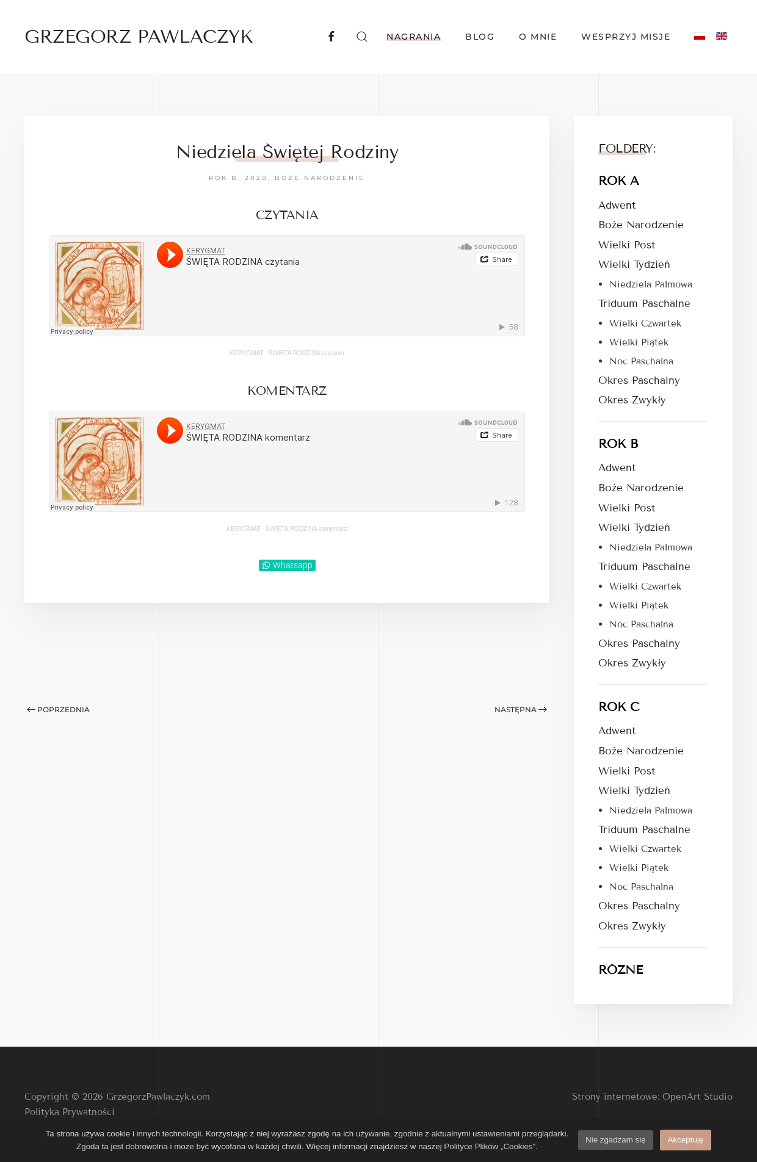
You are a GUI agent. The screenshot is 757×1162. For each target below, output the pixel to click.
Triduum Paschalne (644, 303)
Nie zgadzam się (615, 1139)
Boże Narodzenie (320, 178)
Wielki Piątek (638, 342)
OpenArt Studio (697, 1096)
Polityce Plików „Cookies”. (490, 1146)
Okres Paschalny (639, 380)
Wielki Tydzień (634, 264)
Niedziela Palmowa (650, 284)
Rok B (223, 178)
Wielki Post (626, 245)
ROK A (618, 180)
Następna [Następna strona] (520, 709)
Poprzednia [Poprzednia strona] (58, 709)
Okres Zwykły (632, 400)
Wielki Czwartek (645, 323)
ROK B (618, 443)
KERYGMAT (246, 353)
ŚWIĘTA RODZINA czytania (306, 353)
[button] (362, 36)
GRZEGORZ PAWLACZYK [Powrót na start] (138, 37)
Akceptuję (686, 1139)
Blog (479, 36)
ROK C (618, 706)
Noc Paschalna (641, 361)
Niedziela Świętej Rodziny (287, 152)
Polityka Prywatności (69, 1111)
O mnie (538, 36)
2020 (256, 178)
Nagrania (413, 36)
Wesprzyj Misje (625, 36)
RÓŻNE (620, 969)
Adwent (617, 205)
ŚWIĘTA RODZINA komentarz (306, 528)
